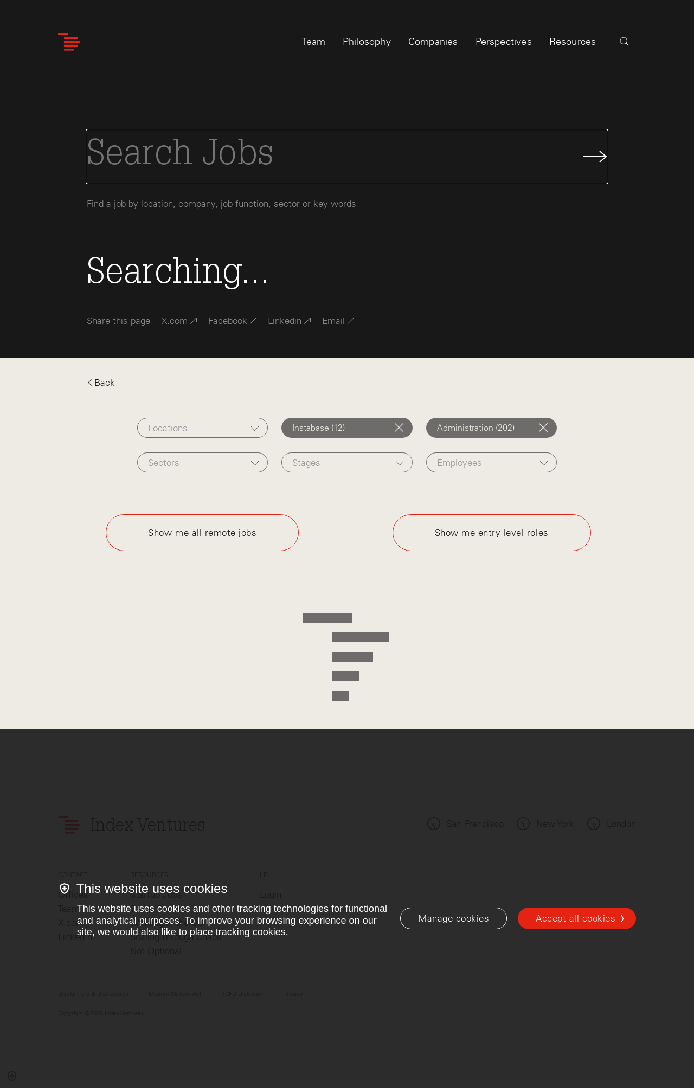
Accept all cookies (575, 918)
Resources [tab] (572, 42)
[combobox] (202, 428)
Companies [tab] (433, 42)
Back (101, 382)
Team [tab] (313, 42)
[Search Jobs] (347, 156)
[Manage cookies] (453, 918)
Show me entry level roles (492, 532)
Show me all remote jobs (202, 532)
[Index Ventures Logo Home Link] (69, 42)
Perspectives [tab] (503, 42)
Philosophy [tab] (367, 42)
